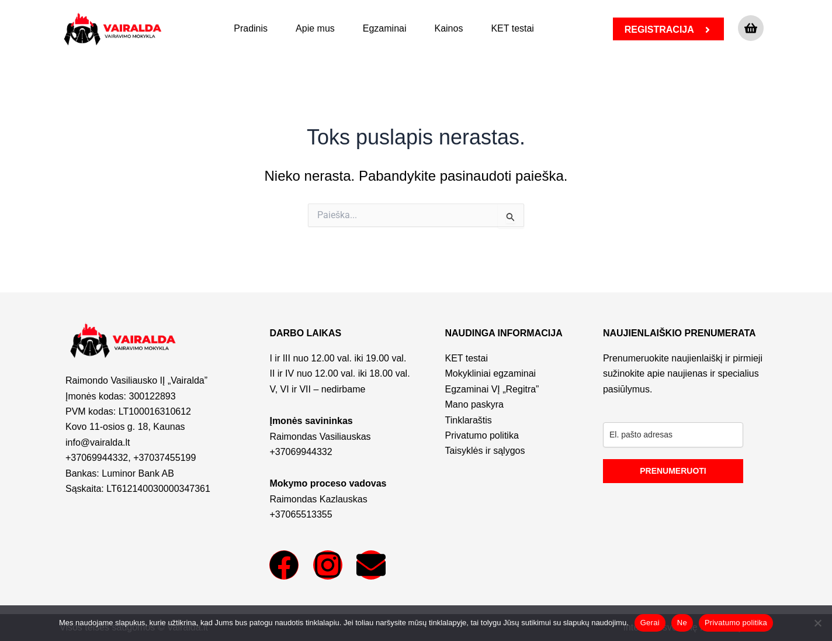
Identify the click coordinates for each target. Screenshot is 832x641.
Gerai (650, 622)
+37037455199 (164, 458)
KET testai (512, 28)
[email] (673, 434)
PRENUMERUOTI (673, 470)
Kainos (448, 28)
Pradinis (251, 28)
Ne (682, 622)
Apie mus (315, 28)
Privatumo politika (736, 622)
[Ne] (817, 623)
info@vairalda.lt (97, 442)
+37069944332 (96, 458)
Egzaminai (385, 28)
